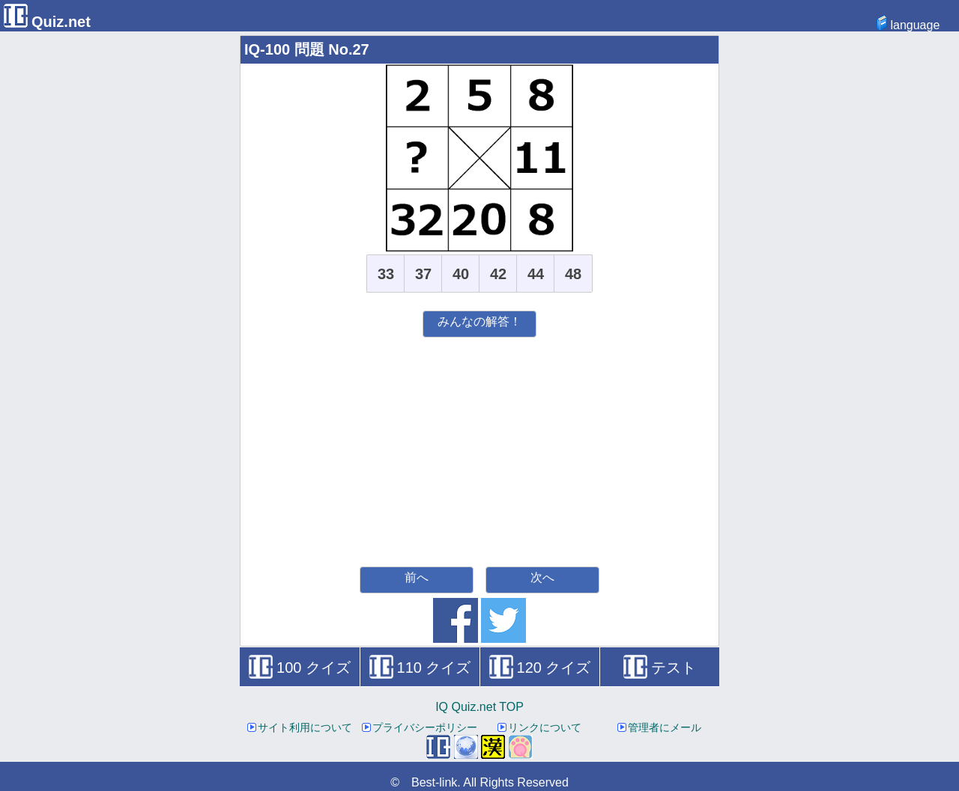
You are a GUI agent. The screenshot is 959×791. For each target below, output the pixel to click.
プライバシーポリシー (419, 727)
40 (461, 274)
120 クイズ (540, 667)
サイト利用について (299, 727)
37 (423, 274)
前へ (417, 577)
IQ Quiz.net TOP (479, 706)
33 (386, 274)
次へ (542, 577)
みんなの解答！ (479, 321)
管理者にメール (659, 727)
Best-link (434, 782)
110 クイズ (420, 667)
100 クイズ (300, 667)
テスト (659, 667)
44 (535, 274)
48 (573, 274)
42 (498, 274)
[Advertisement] (479, 450)
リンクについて (539, 727)
